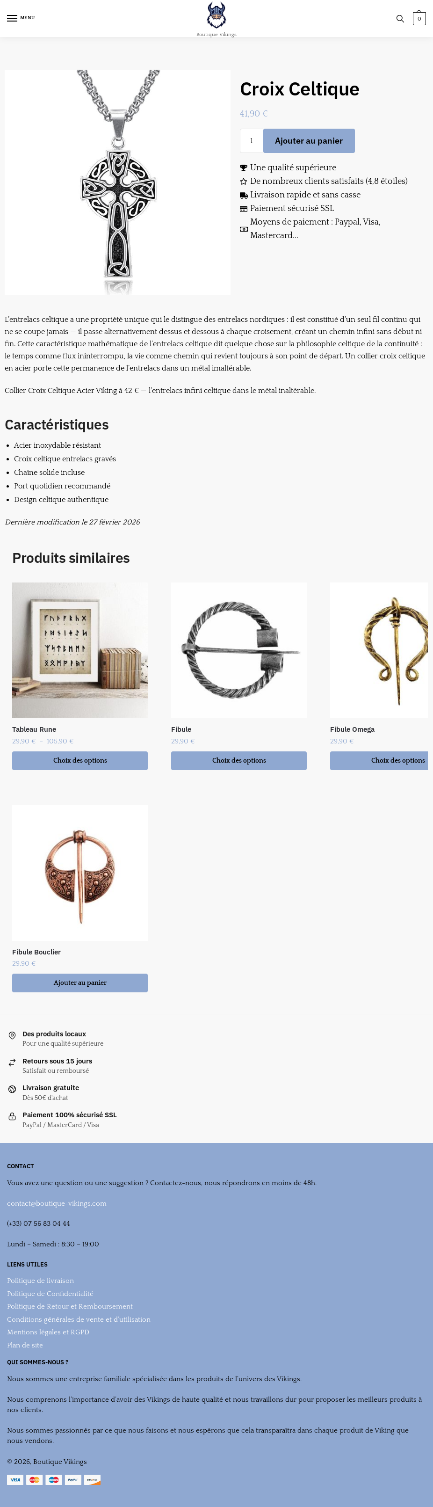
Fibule (181, 729)
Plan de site (25, 1345)
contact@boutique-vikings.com (57, 1204)
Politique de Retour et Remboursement (70, 1306)
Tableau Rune (34, 729)
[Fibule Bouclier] (80, 873)
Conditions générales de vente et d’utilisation (79, 1320)
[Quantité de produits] (251, 141)
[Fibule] (239, 650)
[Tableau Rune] (80, 650)
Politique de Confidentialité (50, 1294)
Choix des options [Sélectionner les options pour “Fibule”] (239, 760)
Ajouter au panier (309, 140)
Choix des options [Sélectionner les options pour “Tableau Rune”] (80, 760)
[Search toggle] (400, 18)
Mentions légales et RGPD (48, 1332)
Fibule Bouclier (36, 951)
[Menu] (21, 19)
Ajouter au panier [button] (80, 983)
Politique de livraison (40, 1281)
